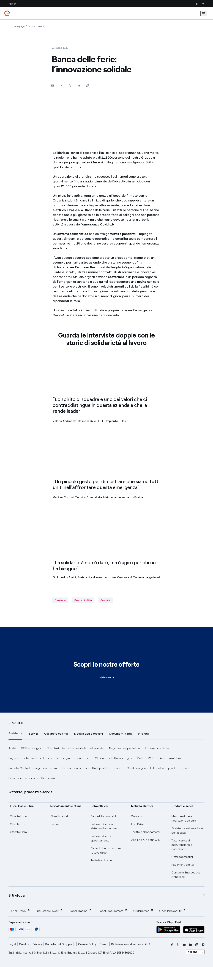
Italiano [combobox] (192, 951)
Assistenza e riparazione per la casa (187, 830)
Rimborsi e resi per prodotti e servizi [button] (32, 778)
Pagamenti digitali (182, 864)
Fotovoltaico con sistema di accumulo (104, 826)
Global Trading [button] (80, 911)
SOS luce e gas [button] (31, 748)
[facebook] (171, 944)
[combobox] (195, 952)
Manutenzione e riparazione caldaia (183, 818)
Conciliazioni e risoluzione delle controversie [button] (75, 748)
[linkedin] (190, 944)
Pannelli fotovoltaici (103, 816)
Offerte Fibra (18, 832)
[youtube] (184, 944)
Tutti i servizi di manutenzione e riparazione (181, 845)
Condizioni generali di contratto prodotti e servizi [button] (158, 768)
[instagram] (196, 944)
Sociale (105, 600)
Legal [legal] (12, 944)
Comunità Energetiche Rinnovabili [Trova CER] (185, 874)
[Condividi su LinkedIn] (79, 85)
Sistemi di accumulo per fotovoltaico (106, 850)
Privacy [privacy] (37, 944)
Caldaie (55, 824)
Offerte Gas (18, 824)
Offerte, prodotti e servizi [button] (31, 792)
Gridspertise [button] (143, 911)
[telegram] (203, 944)
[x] (178, 944)
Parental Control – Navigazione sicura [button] (33, 768)
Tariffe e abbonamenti (145, 832)
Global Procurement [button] (112, 911)
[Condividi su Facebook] (61, 85)
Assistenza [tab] (15, 733)
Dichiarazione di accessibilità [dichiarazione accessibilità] (130, 944)
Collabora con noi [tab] (56, 733)
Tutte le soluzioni (101, 860)
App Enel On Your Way (145, 839)
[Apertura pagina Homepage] (19, 26)
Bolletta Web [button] (145, 758)
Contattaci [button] (82, 758)
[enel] (7, 13)
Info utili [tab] (143, 733)
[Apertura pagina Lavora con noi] (36, 26)
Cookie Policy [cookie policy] (87, 944)
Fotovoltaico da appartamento (101, 838)
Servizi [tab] (33, 733)
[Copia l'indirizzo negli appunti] (87, 85)
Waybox (136, 816)
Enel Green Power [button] (49, 911)
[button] (53, 85)
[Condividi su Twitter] (70, 85)
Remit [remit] (104, 944)
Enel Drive (137, 824)
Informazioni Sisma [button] (157, 748)
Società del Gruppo (58, 944)
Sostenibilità (83, 600)
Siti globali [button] (18, 895)
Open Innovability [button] (172, 911)
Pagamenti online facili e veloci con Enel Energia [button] (39, 758)
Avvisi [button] (12, 748)
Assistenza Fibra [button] (170, 758)
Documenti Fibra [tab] (120, 733)
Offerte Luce (18, 816)
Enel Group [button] (20, 911)
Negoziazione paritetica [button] (124, 748)
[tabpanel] (106, 763)
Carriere (60, 600)
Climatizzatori (59, 816)
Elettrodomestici (182, 857)
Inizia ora (106, 677)
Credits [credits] (24, 944)
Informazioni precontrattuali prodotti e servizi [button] (91, 768)
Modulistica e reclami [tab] (88, 733)
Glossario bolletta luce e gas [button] (113, 758)
